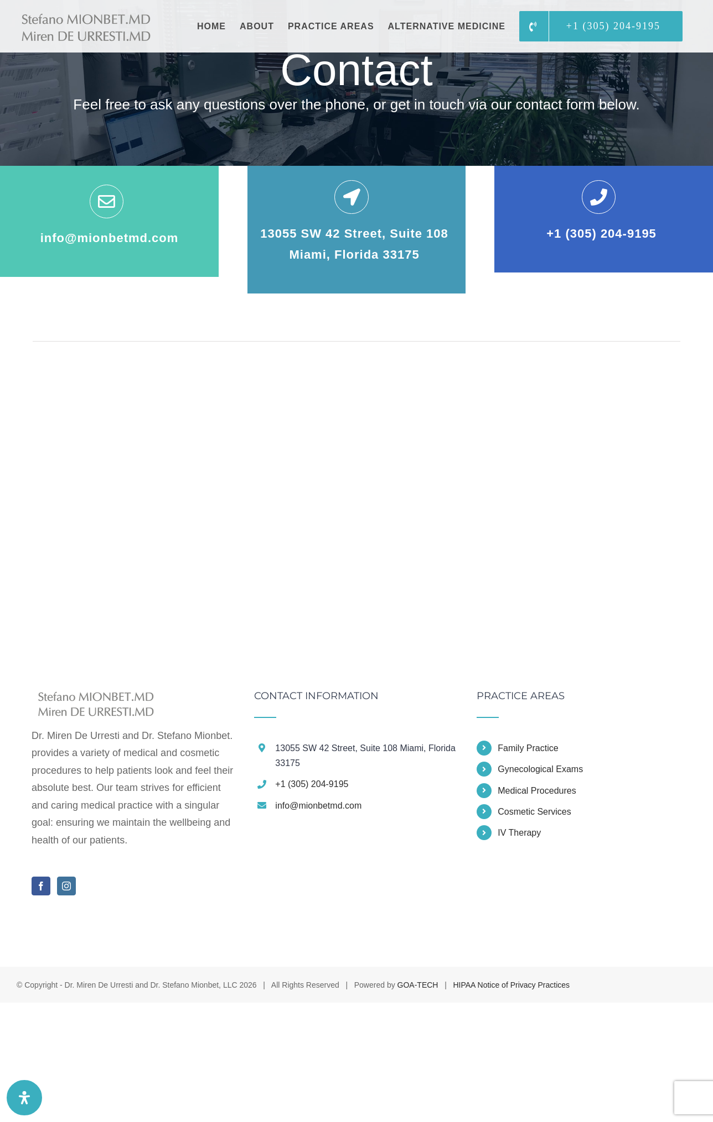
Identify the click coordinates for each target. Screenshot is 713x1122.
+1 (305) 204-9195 (311, 784)
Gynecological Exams (540, 769)
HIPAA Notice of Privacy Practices (511, 985)
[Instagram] (66, 886)
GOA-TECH (417, 985)
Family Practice (528, 748)
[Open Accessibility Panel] (24, 1097)
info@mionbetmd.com (318, 805)
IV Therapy (519, 832)
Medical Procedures (537, 790)
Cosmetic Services (534, 811)
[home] (93, 699)
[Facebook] (41, 886)
